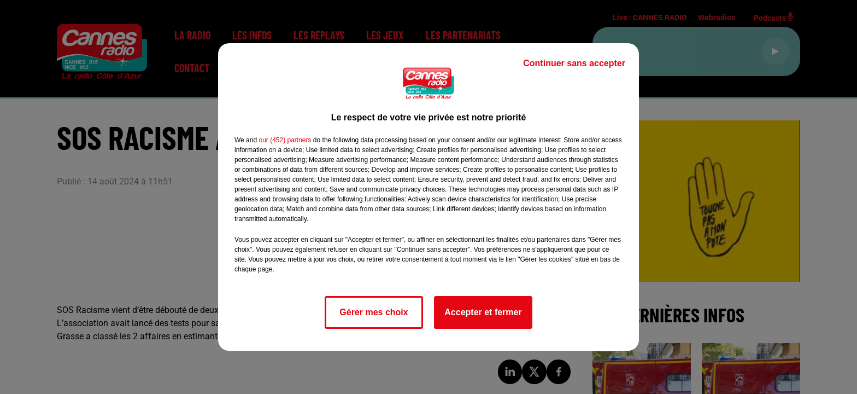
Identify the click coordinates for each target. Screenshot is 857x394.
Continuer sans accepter (574, 63)
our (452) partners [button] (285, 140)
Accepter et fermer (482, 312)
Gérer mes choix (373, 312)
